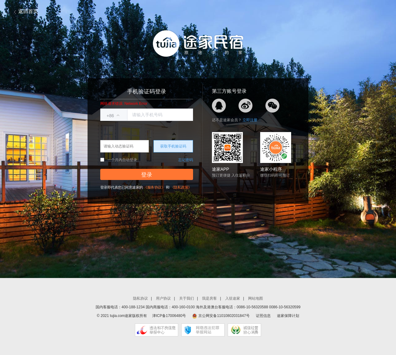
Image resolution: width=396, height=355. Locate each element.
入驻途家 (232, 298)
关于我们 (186, 298)
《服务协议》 (154, 187)
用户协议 (163, 298)
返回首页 (28, 11)
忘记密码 (185, 160)
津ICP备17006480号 (169, 316)
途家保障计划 (288, 316)
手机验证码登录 (146, 91)
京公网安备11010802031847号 (223, 316)
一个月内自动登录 (118, 160)
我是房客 (209, 298)
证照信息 (263, 316)
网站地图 (255, 298)
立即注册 (250, 120)
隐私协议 (140, 298)
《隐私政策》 (181, 187)
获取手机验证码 (173, 146)
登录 (146, 175)
